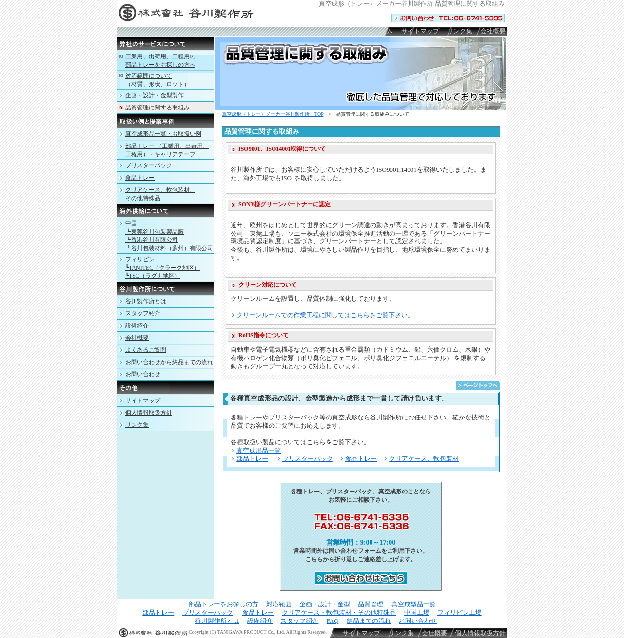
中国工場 (416, 612)
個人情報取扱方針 (148, 412)
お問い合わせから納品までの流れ (169, 362)
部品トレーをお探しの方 (223, 604)
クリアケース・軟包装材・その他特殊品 (339, 612)
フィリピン (140, 259)
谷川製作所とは (145, 301)
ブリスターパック (307, 458)
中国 (131, 223)
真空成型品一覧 (413, 604)
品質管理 (370, 604)
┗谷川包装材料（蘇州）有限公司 (169, 248)
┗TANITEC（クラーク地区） (162, 267)
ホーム (383, 31)
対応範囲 (279, 604)
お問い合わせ (142, 374)
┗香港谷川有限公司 (151, 240)
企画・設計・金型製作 (154, 95)
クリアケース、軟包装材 (424, 458)
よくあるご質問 (145, 349)
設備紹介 (137, 325)
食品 (140, 177)
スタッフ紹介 (142, 313)
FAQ (333, 620)
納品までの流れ (369, 620)
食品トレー (361, 458)
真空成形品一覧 (258, 450)
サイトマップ (420, 31)
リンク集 (459, 31)
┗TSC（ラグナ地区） (152, 276)
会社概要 (493, 31)
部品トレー (252, 458)
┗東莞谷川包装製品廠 (154, 231)
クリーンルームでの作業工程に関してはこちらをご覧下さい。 (325, 315)
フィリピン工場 (459, 612)
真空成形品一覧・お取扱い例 (163, 133)
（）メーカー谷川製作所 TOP (272, 114)
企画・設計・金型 (324, 604)
